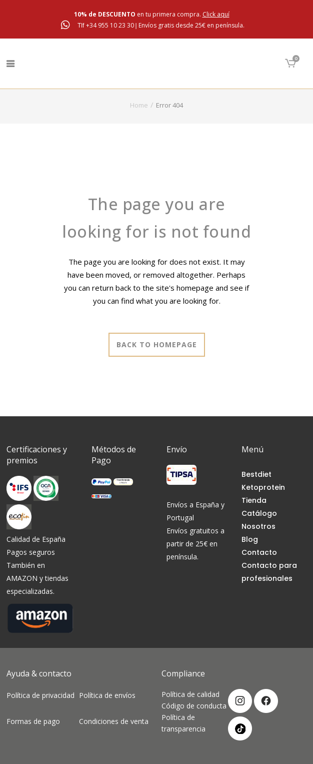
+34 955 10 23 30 (111, 25)
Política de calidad (191, 694)
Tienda (254, 500)
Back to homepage (156, 344)
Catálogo (259, 513)
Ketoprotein (263, 487)
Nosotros (259, 526)
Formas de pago (36, 721)
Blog (250, 539)
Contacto (259, 552)
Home (139, 105)
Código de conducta (194, 705)
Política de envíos (110, 695)
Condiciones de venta (113, 721)
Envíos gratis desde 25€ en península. (191, 25)
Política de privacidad (41, 701)
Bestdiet (257, 474)
